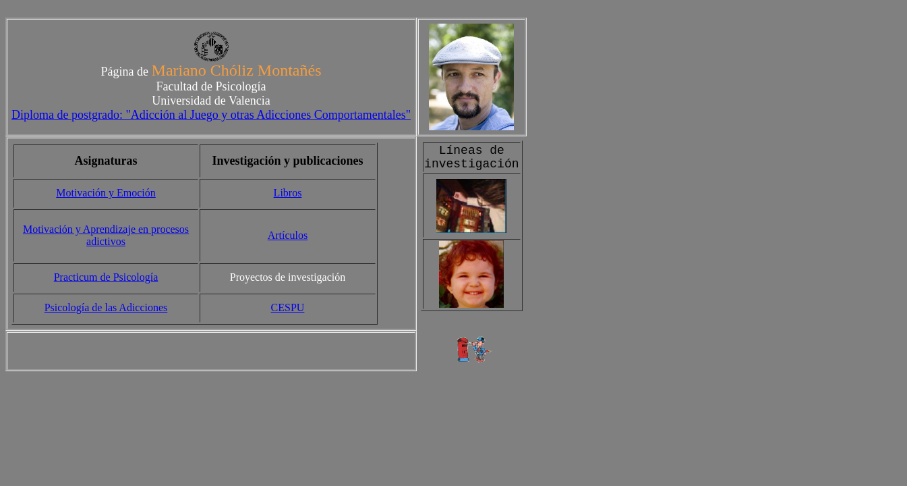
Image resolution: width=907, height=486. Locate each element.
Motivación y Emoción (106, 192)
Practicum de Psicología (106, 277)
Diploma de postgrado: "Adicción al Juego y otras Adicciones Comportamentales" (211, 115)
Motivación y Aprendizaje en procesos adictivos (106, 235)
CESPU (288, 307)
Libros (288, 192)
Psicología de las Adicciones (106, 307)
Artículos (288, 235)
